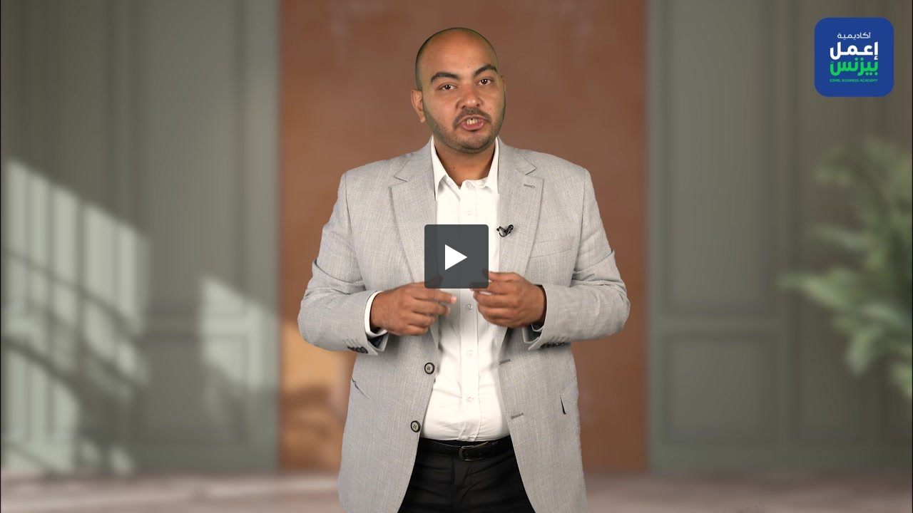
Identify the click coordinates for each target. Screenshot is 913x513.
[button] (456, 256)
